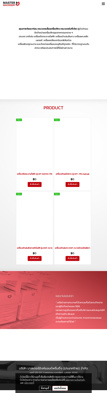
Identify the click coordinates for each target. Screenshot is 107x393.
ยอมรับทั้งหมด (60, 388)
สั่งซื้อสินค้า (34, 184)
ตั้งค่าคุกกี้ (45, 388)
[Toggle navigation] (103, 4)
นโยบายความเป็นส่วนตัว (75, 380)
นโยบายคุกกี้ (29, 383)
